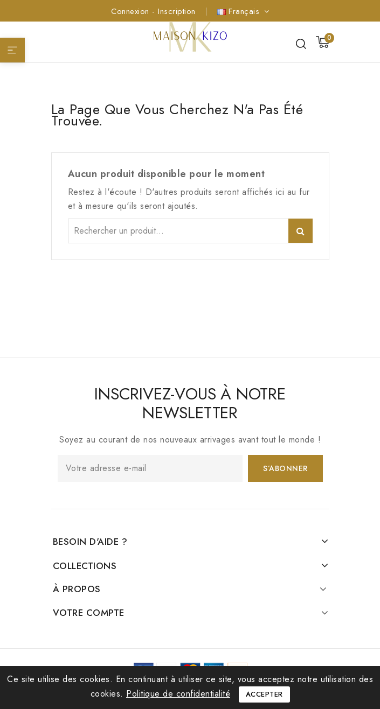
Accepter (264, 694)
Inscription (177, 11)
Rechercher (300, 231)
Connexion (131, 11)
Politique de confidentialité (178, 693)
